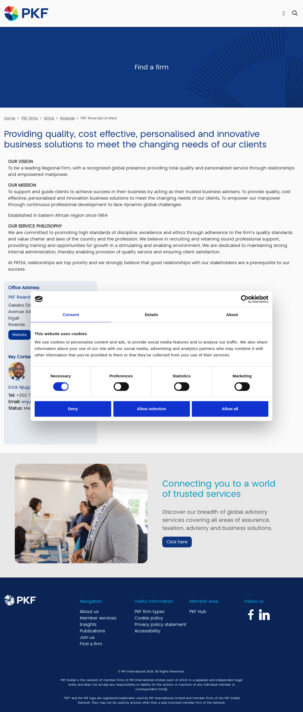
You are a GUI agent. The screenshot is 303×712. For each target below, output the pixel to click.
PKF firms (29, 118)
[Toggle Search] (295, 13)
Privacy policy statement (160, 624)
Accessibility (147, 631)
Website (19, 334)
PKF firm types (149, 611)
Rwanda (67, 118)
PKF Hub (197, 611)
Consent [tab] (71, 314)
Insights (88, 624)
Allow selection (151, 408)
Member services (98, 618)
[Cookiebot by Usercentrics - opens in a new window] (244, 299)
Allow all (230, 408)
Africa (49, 118)
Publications (92, 631)
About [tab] (232, 314)
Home (9, 118)
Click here (177, 542)
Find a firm (91, 644)
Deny (73, 408)
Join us (87, 637)
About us (89, 611)
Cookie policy (149, 618)
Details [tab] (151, 314)
